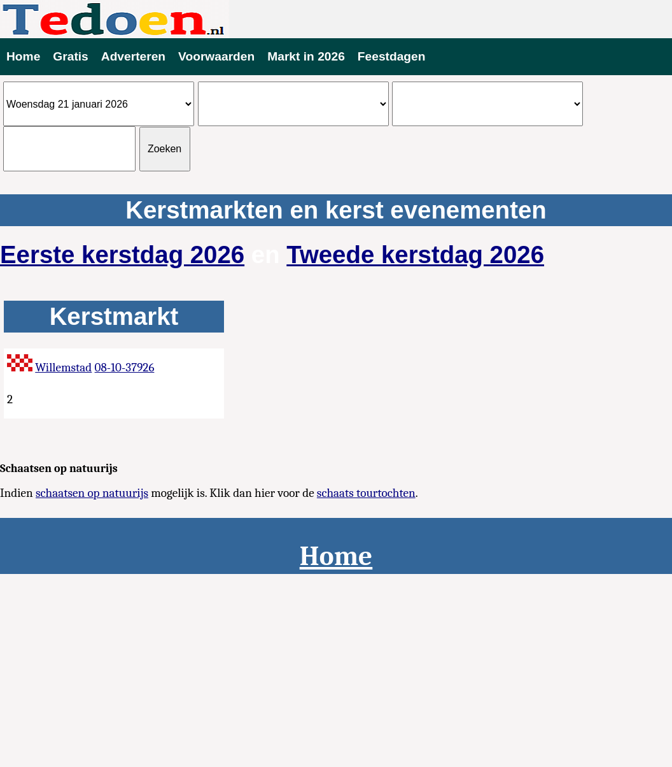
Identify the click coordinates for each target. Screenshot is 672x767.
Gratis (70, 56)
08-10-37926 (125, 368)
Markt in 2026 (306, 56)
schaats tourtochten (366, 493)
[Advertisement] (336, 669)
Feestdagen (392, 56)
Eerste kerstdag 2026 (122, 254)
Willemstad (63, 368)
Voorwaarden (216, 56)
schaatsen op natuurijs (92, 493)
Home (23, 56)
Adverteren (133, 56)
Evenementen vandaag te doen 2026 (336, 19)
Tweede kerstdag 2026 (415, 254)
